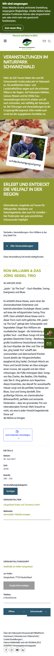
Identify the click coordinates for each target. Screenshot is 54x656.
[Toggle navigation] (5, 42)
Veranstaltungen (21, 232)
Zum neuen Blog (13, 27)
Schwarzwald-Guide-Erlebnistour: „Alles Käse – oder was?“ (37, 611)
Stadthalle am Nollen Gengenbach (18, 566)
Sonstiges (10, 491)
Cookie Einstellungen (12, 639)
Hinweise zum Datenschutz (26, 636)
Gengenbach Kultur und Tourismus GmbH (21, 504)
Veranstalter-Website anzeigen (16, 514)
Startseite (7, 232)
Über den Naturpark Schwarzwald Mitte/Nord (23, 633)
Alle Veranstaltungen (21, 246)
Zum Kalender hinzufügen (17, 435)
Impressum (8, 636)
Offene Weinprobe (13, 611)
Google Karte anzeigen (19, 585)
